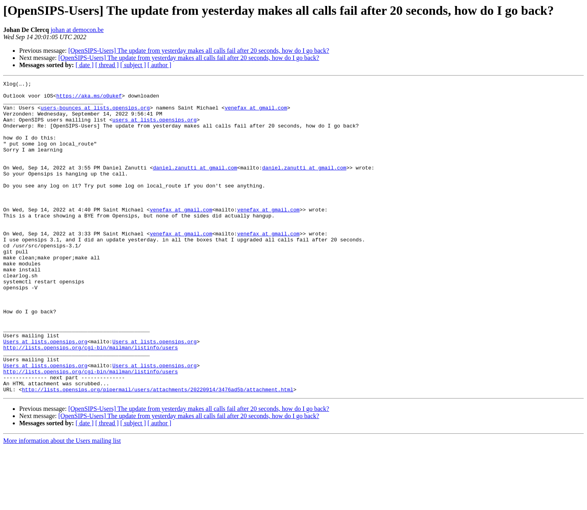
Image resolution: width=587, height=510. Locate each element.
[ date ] (85, 65)
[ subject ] (133, 65)
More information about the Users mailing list (62, 503)
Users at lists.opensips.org (45, 394)
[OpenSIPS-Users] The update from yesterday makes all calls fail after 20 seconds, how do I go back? (198, 50)
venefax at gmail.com (256, 113)
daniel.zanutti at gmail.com (195, 185)
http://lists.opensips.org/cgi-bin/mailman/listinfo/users (90, 401)
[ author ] (160, 65)
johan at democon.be (77, 29)
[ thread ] (107, 65)
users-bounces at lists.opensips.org (95, 113)
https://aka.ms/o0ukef (89, 99)
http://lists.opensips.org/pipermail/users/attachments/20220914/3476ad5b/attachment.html (158, 451)
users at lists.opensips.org (154, 127)
